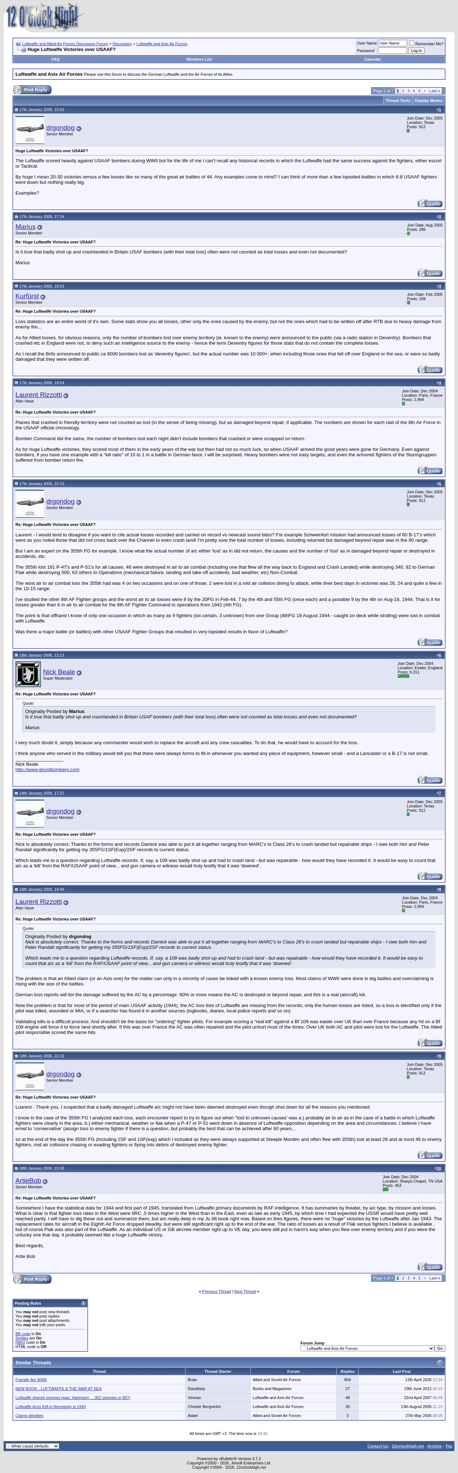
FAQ (56, 59)
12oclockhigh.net (408, 1446)
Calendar (372, 59)
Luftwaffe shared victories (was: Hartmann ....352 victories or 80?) (72, 1397)
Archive (434, 1446)
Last (434, 91)
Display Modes (429, 100)
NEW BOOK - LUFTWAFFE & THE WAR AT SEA (58, 1388)
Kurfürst (27, 296)
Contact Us (377, 1446)
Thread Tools (398, 100)
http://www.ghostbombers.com (47, 769)
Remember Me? (427, 44)
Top (448, 1446)
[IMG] (20, 1342)
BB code (23, 1334)
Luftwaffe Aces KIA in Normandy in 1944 (50, 1406)
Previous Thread (216, 1291)
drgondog (60, 127)
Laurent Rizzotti (38, 394)
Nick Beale (59, 672)
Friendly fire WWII (31, 1380)
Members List (199, 59)
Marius (25, 226)
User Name (367, 43)
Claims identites (29, 1415)
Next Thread (245, 1291)
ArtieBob (28, 1180)
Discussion (122, 44)
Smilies (21, 1338)
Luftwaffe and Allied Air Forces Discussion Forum (65, 44)
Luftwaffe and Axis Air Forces (161, 44)
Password (365, 50)
